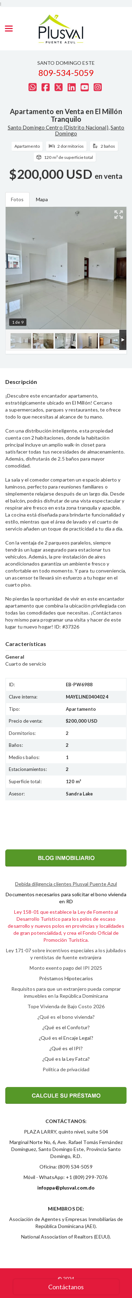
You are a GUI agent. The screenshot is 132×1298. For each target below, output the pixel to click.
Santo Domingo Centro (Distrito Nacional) (58, 127)
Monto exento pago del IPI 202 (64, 968)
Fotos (17, 199)
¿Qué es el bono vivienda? (66, 1017)
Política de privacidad (66, 1069)
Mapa (42, 199)
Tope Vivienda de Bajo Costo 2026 (66, 1006)
